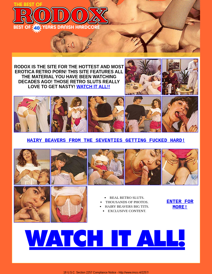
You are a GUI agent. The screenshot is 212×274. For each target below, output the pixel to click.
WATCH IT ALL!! (93, 86)
